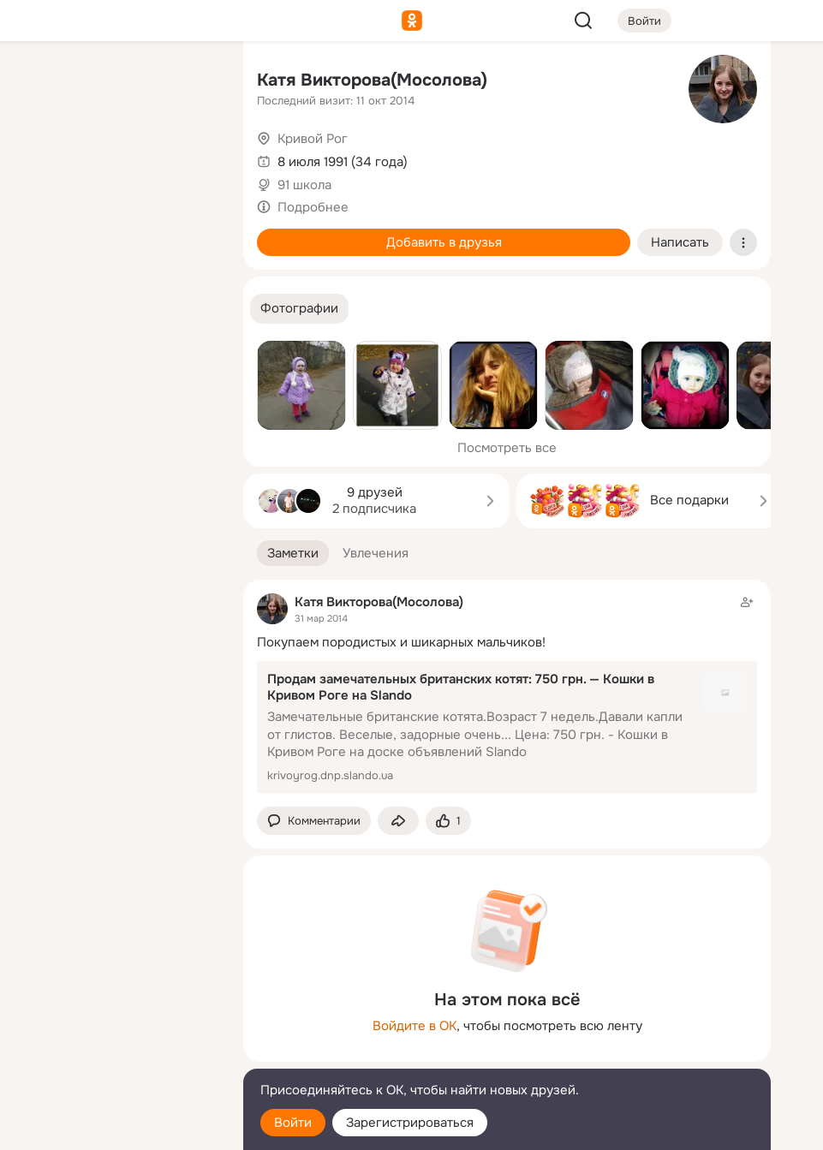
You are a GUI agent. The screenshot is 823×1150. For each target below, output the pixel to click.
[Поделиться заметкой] (398, 821)
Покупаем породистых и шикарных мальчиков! (401, 642)
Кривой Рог (312, 138)
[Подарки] (41, 233)
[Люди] (116, 157)
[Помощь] (41, 308)
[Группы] (192, 82)
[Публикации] (41, 157)
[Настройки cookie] (116, 1127)
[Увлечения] (116, 82)
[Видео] (192, 157)
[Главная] (41, 82)
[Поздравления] (116, 233)
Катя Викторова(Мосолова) (372, 80)
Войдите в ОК (414, 1025)
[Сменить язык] (116, 1054)
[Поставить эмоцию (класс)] (448, 821)
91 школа (304, 185)
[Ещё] (116, 1017)
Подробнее (313, 207)
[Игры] (192, 233)
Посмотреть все (507, 447)
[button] (299, 309)
